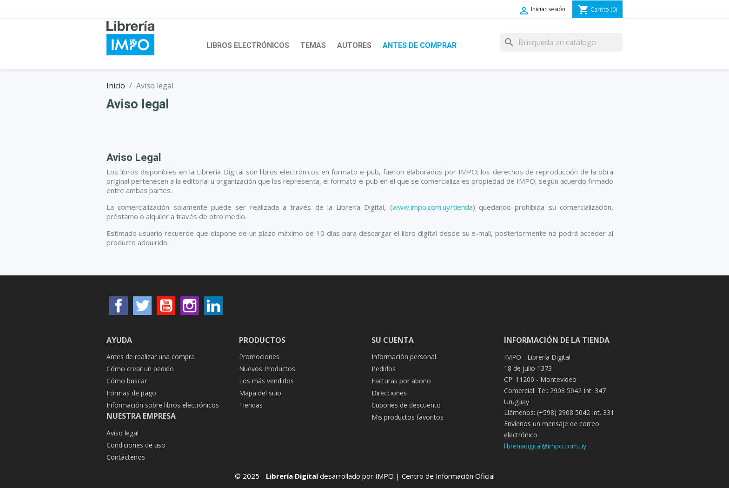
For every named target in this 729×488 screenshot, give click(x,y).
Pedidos (383, 368)
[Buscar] (561, 42)
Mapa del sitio (260, 392)
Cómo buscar (126, 380)
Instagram (189, 305)
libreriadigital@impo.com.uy (545, 445)
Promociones (259, 356)
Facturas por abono (401, 380)
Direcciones (389, 392)
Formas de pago (131, 392)
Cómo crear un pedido (140, 368)
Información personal (403, 356)
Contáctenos (125, 457)
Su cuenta (392, 340)
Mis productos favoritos (407, 417)
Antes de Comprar (420, 45)
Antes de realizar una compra (150, 356)
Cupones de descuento (406, 405)
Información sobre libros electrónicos (162, 405)
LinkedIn (213, 305)
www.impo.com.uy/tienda (432, 207)
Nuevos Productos (267, 368)
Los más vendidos (266, 380)
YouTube (166, 305)
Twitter (142, 305)
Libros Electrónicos (247, 45)
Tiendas (251, 405)
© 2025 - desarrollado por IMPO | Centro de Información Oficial (365, 476)
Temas (313, 45)
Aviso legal (122, 432)
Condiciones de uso (136, 445)
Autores (354, 45)
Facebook (118, 305)
